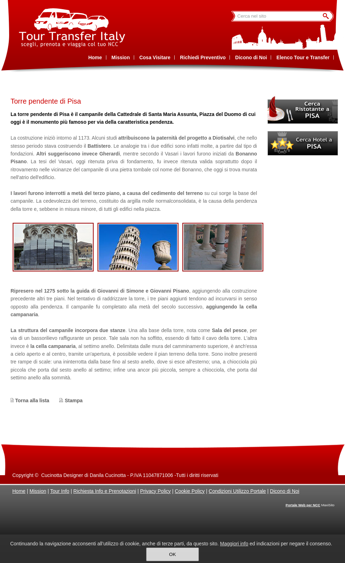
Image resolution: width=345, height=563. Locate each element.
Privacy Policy (155, 491)
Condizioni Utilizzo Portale (237, 491)
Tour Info (59, 491)
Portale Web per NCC (303, 505)
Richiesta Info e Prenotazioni (104, 491)
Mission (38, 491)
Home (18, 491)
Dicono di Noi (284, 491)
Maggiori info (234, 543)
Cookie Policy (190, 491)
